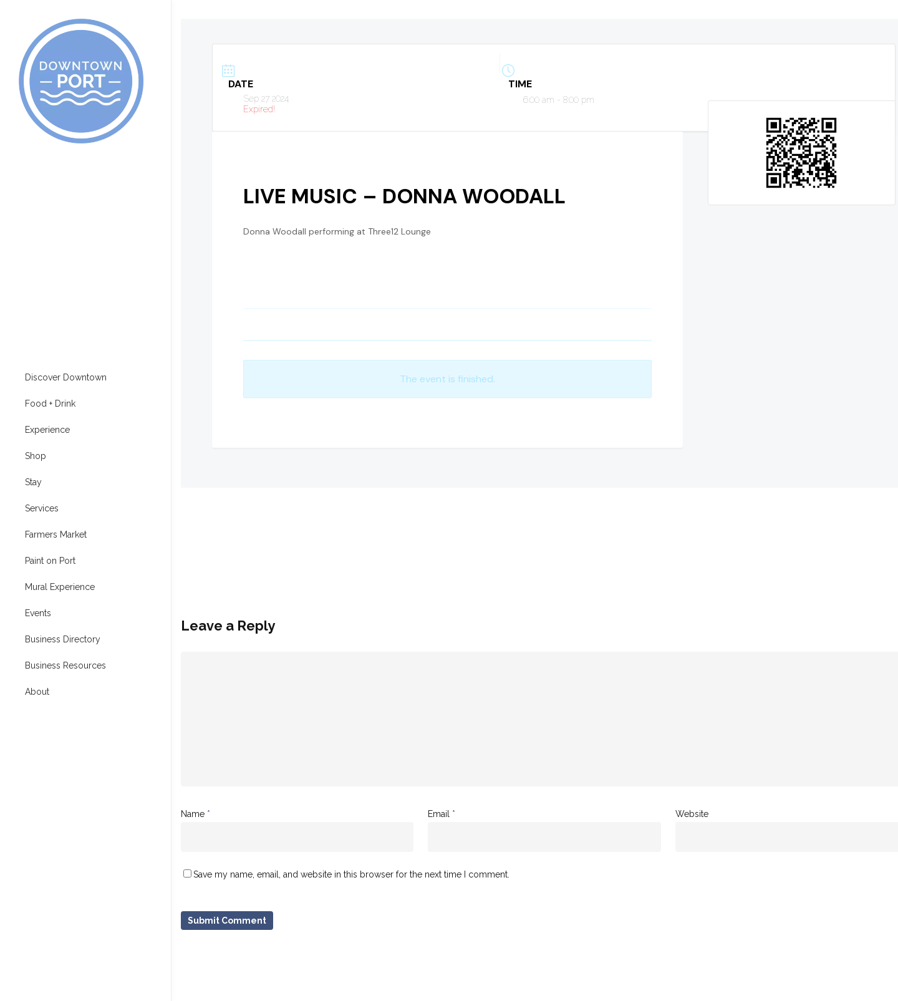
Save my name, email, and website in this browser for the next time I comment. (351, 874)
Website (691, 814)
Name (195, 814)
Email (441, 814)
